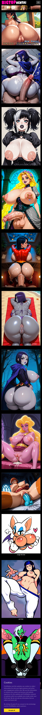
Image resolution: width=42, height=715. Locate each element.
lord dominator (21, 677)
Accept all (12, 710)
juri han (21, 619)
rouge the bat (21, 554)
